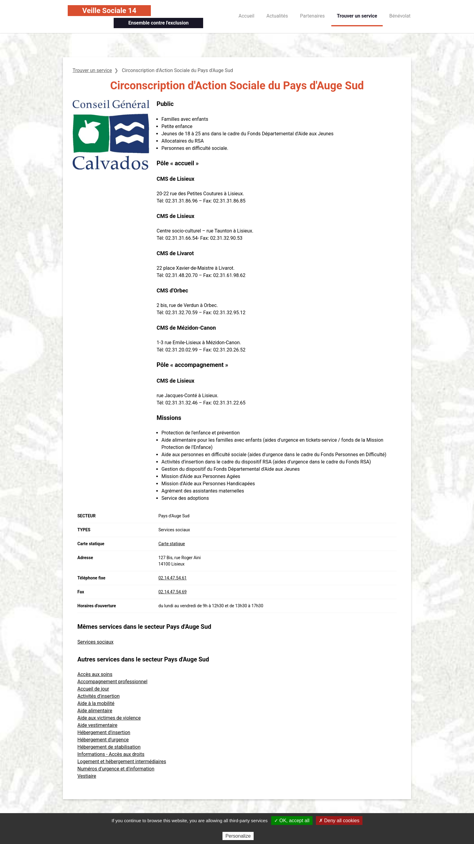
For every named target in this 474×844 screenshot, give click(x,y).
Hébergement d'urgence (103, 740)
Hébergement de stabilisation (109, 747)
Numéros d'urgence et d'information (115, 769)
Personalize (238, 836)
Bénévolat (400, 16)
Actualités (277, 16)
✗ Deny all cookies (339, 820)
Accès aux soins (94, 674)
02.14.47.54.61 (172, 577)
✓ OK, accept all (292, 820)
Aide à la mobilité (96, 703)
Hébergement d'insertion (103, 732)
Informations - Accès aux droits (110, 754)
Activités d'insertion (98, 696)
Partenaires (312, 16)
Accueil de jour (93, 689)
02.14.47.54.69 (172, 591)
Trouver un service (357, 16)
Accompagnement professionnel (112, 681)
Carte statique (171, 543)
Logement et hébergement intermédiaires (121, 761)
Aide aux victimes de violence (109, 718)
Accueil (246, 16)
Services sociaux (95, 642)
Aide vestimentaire (97, 725)
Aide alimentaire (94, 711)
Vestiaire (86, 776)
